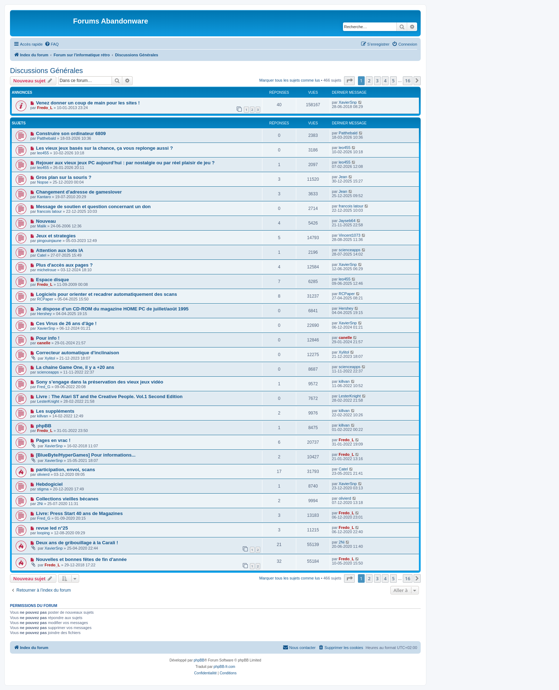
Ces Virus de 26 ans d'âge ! (66, 323)
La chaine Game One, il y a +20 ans (75, 367)
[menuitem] (52, 44)
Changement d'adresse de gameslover (79, 192)
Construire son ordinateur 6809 (71, 133)
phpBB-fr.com (224, 667)
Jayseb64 (347, 220)
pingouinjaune (49, 240)
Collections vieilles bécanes (67, 498)
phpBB (43, 425)
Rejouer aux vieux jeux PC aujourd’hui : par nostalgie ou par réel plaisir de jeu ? (125, 162)
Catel (41, 255)
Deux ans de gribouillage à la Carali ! (77, 542)
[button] (349, 80)
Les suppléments (55, 411)
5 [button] (393, 80)
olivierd (43, 474)
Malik (41, 226)
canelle (43, 343)
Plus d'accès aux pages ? (64, 265)
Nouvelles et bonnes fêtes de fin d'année (81, 559)
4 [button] (385, 80)
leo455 (43, 153)
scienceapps (349, 250)
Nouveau (46, 221)
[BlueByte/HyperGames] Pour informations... (85, 455)
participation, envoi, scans (65, 469)
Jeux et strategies (56, 235)
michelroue (46, 270)
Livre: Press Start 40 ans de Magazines (79, 513)
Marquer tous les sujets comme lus (289, 80)
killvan (344, 381)
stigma (42, 489)
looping (43, 533)
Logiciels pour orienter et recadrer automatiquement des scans (106, 294)
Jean (343, 177)
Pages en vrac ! (53, 440)
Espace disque (52, 279)
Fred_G (43, 387)
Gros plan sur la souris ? (63, 177)
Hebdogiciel (49, 484)
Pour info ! (48, 338)
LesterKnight (48, 401)
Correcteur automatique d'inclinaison (77, 352)
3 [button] (377, 80)
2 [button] (369, 80)
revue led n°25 (52, 528)
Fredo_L (44, 107)
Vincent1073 (349, 235)
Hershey (44, 313)
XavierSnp (348, 102)
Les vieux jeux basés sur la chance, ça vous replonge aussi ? (104, 148)
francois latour (49, 211)
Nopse (42, 182)
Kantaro (44, 197)
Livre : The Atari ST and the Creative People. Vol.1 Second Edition (109, 396)
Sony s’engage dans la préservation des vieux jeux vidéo (99, 382)
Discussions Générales (46, 70)
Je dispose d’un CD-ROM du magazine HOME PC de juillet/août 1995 (112, 308)
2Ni (40, 503)
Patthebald (46, 138)
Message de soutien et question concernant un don (93, 206)
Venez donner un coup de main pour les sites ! (88, 102)
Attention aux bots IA (59, 250)
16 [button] (407, 80)
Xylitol (50, 358)
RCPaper (45, 299)
